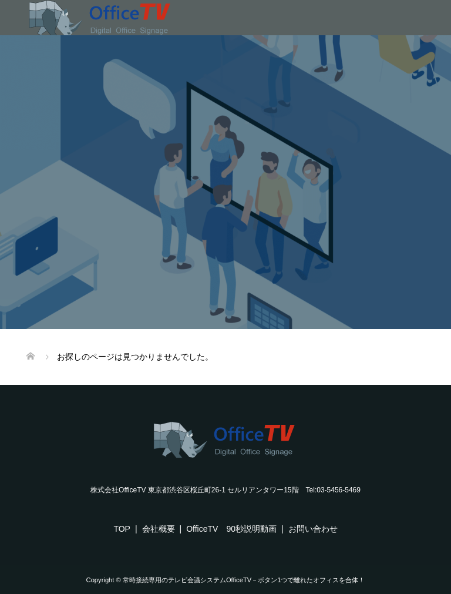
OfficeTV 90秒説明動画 (231, 528)
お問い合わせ (313, 528)
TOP (121, 528)
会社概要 (158, 528)
